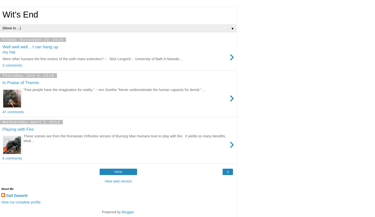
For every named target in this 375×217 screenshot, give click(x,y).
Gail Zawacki (17, 196)
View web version (118, 181)
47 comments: (13, 112)
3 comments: (12, 65)
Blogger (128, 212)
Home (118, 172)
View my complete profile (21, 202)
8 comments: (12, 158)
